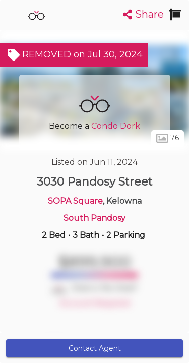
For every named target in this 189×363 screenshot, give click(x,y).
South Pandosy (94, 218)
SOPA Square (75, 201)
